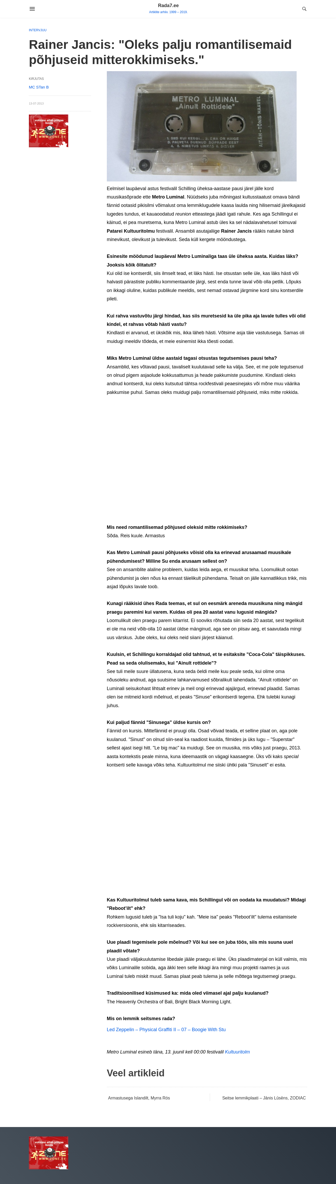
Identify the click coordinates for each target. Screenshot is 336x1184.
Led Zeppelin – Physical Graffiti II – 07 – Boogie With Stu (166, 1029)
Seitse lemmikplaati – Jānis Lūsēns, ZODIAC (264, 1098)
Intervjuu (37, 30)
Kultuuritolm (237, 1052)
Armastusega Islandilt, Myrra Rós (139, 1098)
